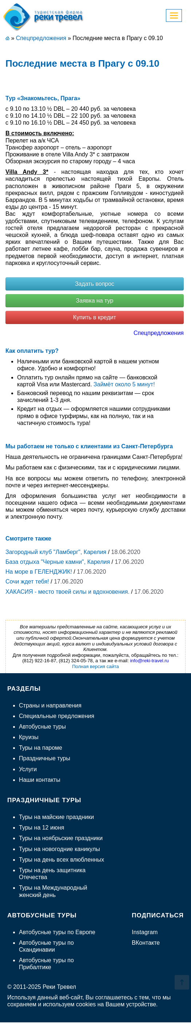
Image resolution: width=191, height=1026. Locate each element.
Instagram (145, 932)
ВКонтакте (146, 943)
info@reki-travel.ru (149, 660)
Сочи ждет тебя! (27, 581)
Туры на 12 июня (41, 827)
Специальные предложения (56, 716)
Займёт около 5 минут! (124, 384)
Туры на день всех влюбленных (61, 860)
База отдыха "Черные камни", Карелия (57, 562)
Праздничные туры (44, 758)
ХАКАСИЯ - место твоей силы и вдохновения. (67, 592)
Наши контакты (39, 780)
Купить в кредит (94, 317)
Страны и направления (50, 705)
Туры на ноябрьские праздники (61, 838)
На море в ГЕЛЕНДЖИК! (38, 572)
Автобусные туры (42, 726)
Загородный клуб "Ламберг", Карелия (55, 552)
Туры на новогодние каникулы (59, 849)
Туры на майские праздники (56, 817)
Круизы (29, 737)
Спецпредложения (159, 333)
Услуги (28, 769)
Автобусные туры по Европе (57, 932)
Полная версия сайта (95, 666)
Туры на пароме (40, 748)
